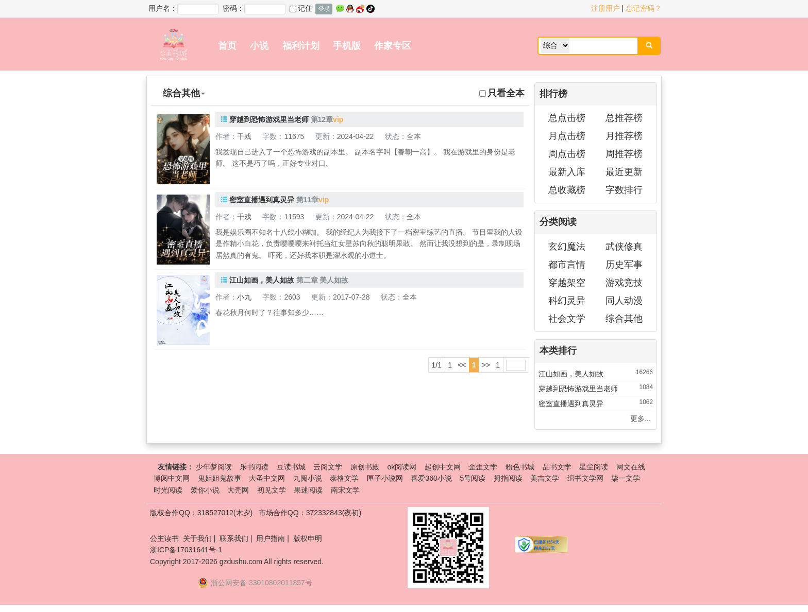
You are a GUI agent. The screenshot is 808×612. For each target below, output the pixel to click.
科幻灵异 (566, 300)
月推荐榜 (624, 136)
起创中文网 (443, 467)
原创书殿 (364, 467)
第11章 (307, 200)
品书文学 (557, 467)
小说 (259, 46)
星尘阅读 (593, 467)
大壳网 (238, 490)
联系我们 (234, 538)
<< (462, 365)
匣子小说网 (385, 478)
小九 (244, 297)
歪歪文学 (482, 467)
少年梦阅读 (214, 467)
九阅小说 (307, 478)
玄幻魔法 (566, 246)
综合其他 (624, 318)
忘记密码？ (644, 8)
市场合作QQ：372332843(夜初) (310, 513)
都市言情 (566, 264)
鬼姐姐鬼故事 (219, 478)
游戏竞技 (624, 282)
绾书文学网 (585, 478)
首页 (227, 46)
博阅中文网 (172, 478)
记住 (301, 8)
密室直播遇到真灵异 (261, 200)
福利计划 (300, 46)
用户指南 (270, 538)
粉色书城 (520, 467)
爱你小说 (205, 490)
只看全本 (502, 93)
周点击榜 (566, 154)
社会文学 (566, 318)
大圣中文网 (267, 478)
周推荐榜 (624, 154)
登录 (324, 8)
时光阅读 (168, 490)
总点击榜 (566, 118)
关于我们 (197, 538)
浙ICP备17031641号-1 (186, 550)
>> (486, 365)
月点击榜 (566, 136)
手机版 (347, 46)
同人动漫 (624, 300)
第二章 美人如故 (322, 280)
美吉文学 (544, 478)
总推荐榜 (624, 118)
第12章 (322, 119)
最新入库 (566, 172)
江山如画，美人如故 (261, 280)
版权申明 (307, 538)
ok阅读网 (401, 467)
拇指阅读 (508, 478)
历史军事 (624, 264)
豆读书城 (291, 467)
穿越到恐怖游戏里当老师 (269, 119)
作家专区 (392, 46)
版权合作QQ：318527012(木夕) (201, 513)
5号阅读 (472, 478)
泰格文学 (344, 478)
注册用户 (605, 8)
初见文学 (271, 490)
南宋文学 (345, 490)
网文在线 (630, 467)
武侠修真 (624, 246)
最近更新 (624, 172)
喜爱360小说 (431, 478)
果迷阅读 (308, 490)
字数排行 (624, 190)
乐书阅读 (254, 467)
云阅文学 (327, 467)
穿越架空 (566, 282)
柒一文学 (625, 478)
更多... (640, 418)
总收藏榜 (566, 190)
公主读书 (164, 538)
